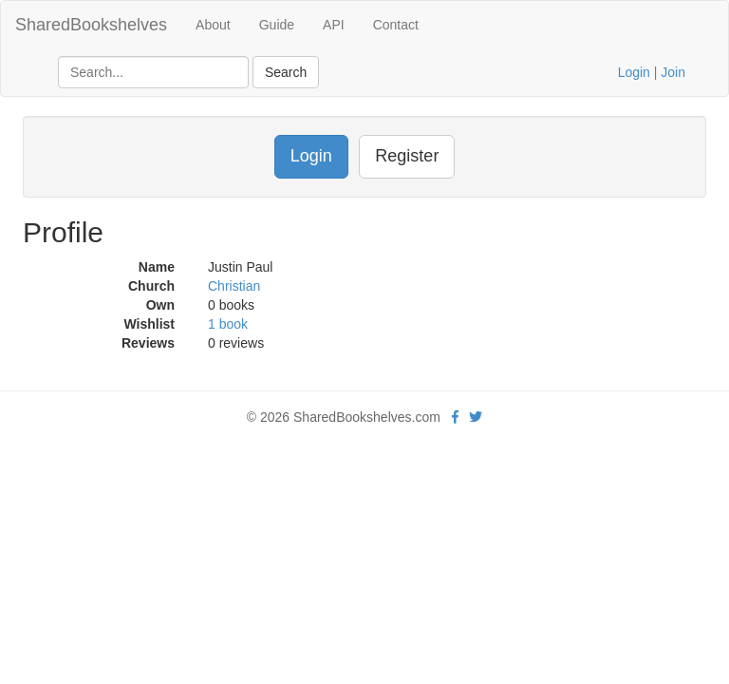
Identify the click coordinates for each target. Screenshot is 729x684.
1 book (228, 324)
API (334, 24)
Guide (276, 24)
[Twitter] (475, 417)
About (213, 24)
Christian (234, 286)
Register (407, 155)
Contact (396, 24)
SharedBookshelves (91, 24)
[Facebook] (455, 417)
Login (634, 72)
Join (673, 72)
